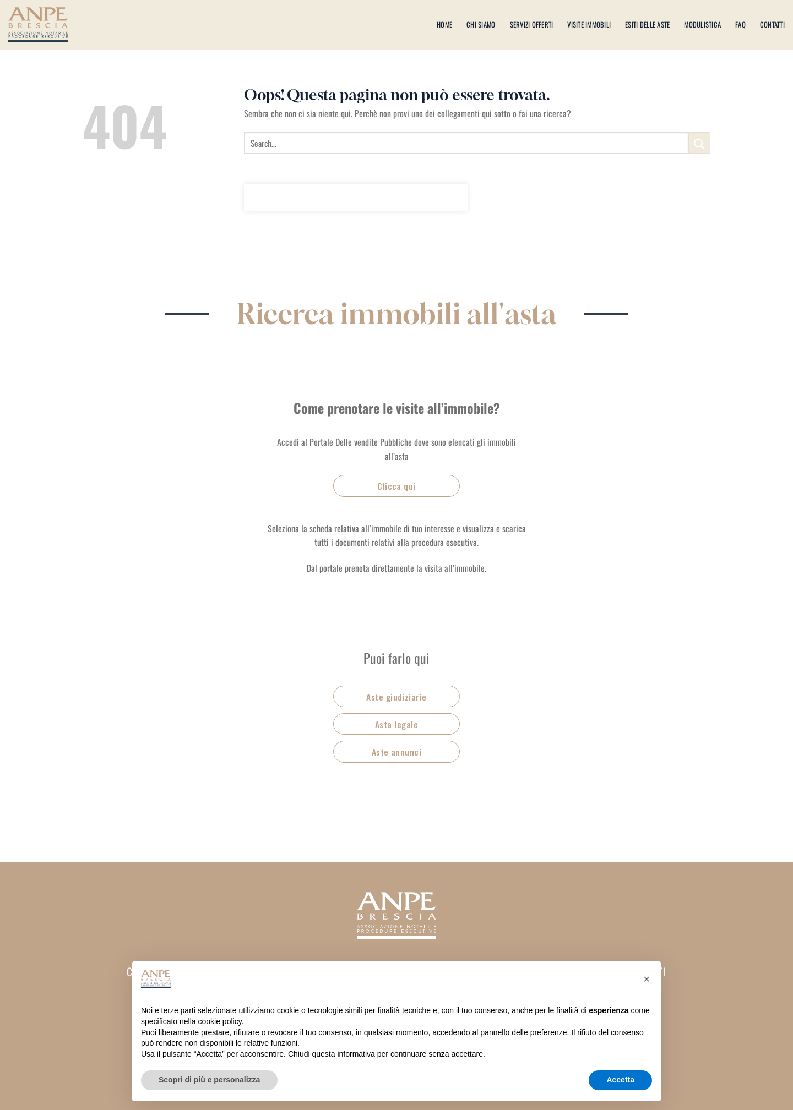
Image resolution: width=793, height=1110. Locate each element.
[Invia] (699, 143)
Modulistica (702, 24)
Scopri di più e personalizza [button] (209, 1079)
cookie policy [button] (220, 1021)
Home (444, 24)
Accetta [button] (620, 1079)
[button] (646, 979)
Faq (740, 24)
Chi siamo (480, 24)
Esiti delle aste (647, 24)
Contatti (772, 24)
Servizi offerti (531, 24)
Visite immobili (589, 24)
